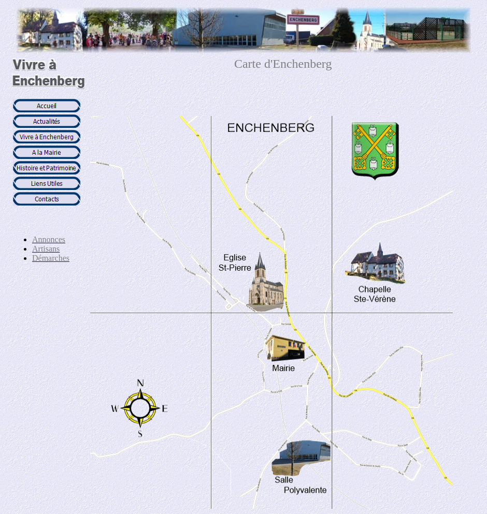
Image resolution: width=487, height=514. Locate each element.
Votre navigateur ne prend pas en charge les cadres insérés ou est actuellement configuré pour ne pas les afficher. (46, 162)
